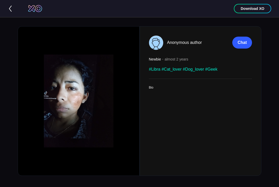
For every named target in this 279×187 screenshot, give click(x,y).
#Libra (154, 69)
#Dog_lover (193, 69)
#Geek (211, 69)
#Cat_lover (171, 69)
